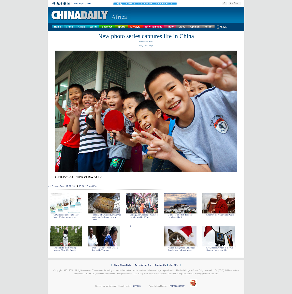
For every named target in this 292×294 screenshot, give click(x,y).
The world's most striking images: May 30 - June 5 (65, 248)
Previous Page (58, 186)
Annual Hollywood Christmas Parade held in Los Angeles (181, 248)
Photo (170, 26)
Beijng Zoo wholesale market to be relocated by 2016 (144, 215)
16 (83, 186)
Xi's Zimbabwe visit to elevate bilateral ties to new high (219, 248)
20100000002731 (177, 286)
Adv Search (235, 3)
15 (80, 186)
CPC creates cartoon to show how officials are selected (66, 215)
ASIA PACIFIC (163, 3)
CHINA (129, 3)
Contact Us (160, 265)
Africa (81, 26)
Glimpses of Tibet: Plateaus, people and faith (180, 215)
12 (70, 186)
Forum (208, 26)
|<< (49, 186)
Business (107, 26)
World (93, 26)
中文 (119, 3)
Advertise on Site (143, 265)
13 (73, 186)
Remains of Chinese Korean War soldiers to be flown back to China (106, 217)
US (138, 3)
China (69, 26)
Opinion (195, 26)
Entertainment (153, 26)
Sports (121, 26)
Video (182, 26)
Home (57, 26)
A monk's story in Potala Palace (220, 214)
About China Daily (122, 265)
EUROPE (148, 3)
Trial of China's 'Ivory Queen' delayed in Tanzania (105, 248)
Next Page (93, 186)
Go (224, 3)
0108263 (137, 286)
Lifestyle (135, 26)
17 (86, 186)
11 (67, 186)
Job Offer (174, 265)
